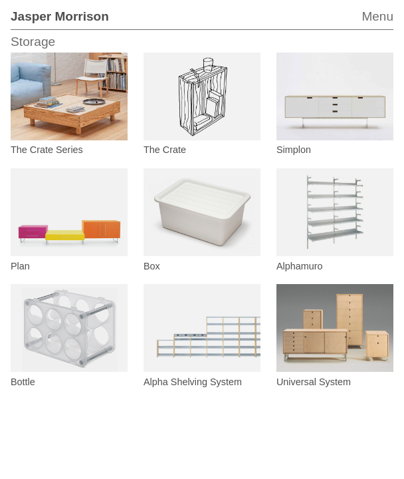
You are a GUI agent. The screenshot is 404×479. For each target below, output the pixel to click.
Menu (377, 16)
